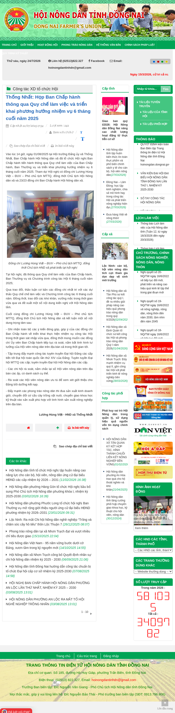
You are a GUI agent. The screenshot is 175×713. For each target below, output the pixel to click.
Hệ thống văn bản (108, 44)
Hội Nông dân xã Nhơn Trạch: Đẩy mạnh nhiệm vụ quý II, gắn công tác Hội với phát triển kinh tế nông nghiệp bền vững (117, 368)
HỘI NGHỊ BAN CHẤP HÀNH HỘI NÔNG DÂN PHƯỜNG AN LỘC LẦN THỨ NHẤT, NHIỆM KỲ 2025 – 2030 (48, 587)
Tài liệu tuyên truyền (149, 104)
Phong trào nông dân (76, 44)
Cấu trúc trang (87, 656)
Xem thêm (141, 528)
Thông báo (145, 139)
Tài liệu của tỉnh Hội (155, 114)
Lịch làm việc (147, 218)
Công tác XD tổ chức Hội (35, 89)
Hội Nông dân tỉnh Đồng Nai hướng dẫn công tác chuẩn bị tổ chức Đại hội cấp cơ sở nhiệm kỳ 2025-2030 (48, 571)
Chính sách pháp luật (140, 44)
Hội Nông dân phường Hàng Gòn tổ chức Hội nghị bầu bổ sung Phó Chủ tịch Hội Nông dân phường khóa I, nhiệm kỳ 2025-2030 (48, 491)
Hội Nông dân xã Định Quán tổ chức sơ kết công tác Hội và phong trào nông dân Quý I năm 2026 (117, 337)
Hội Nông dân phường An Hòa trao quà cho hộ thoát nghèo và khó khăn (117, 480)
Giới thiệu (27, 44)
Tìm (165, 89)
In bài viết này (62, 146)
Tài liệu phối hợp (155, 124)
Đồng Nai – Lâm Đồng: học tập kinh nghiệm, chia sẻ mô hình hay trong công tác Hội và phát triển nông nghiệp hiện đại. (117, 195)
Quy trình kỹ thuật (15, 53)
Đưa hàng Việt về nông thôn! (117, 218)
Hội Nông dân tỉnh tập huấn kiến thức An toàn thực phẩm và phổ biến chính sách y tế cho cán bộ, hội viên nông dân (117, 162)
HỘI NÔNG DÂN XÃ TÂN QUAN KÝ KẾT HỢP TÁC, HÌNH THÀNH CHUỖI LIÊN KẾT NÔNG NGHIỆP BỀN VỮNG (117, 452)
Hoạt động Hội (47, 44)
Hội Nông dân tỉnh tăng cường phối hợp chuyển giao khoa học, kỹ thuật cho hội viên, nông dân (117, 507)
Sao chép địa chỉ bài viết (27, 146)
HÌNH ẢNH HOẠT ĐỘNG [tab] (148, 489)
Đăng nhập (111, 656)
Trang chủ (9, 44)
